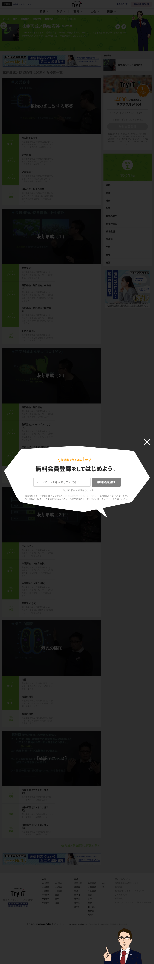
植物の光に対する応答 (51, 106)
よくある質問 (121, 894)
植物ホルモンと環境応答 (130, 65)
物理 (90, 895)
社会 (93, 11)
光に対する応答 (29, 137)
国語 (110, 11)
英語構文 (78, 887)
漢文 (104, 887)
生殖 (108, 208)
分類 (108, 262)
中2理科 (58, 887)
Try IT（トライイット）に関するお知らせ (133, 902)
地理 (57, 895)
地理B (90, 914)
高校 (76, 879)
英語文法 (78, 883)
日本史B (91, 907)
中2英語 (45, 887)
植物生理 (107, 55)
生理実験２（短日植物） (34, 583)
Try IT (77, 4)
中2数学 (45, 899)
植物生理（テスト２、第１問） (35, 791)
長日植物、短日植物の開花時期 (36, 310)
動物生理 (110, 231)
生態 (108, 247)
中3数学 (45, 903)
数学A (77, 903)
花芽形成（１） (51, 236)
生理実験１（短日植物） (34, 563)
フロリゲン (27, 546)
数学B (77, 907)
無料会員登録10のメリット (127, 883)
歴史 (57, 899)
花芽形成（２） (51, 375)
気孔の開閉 (51, 648)
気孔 (24, 679)
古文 (104, 883)
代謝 (108, 192)
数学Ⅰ (77, 891)
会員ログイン (122, 4)
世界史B (91, 911)
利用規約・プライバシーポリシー (129, 891)
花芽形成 (26, 268)
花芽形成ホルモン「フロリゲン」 (36, 426)
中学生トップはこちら (22, 4)
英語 (43, 11)
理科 (77, 11)
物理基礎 (92, 883)
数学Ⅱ (77, 895)
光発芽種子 (27, 172)
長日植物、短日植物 (32, 407)
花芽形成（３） (51, 514)
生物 (90, 903)
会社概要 (119, 887)
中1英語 (45, 883)
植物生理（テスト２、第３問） (35, 826)
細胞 (108, 185)
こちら (134, 141)
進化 (108, 254)
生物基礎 (92, 891)
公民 (57, 903)
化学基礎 (92, 887)
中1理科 (58, 883)
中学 (44, 879)
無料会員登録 (141, 4)
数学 (60, 11)
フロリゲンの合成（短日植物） (35, 448)
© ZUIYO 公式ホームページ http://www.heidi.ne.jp (57, 924)
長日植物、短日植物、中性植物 (36, 287)
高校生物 (127, 176)
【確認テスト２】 (52, 758)
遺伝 (108, 200)
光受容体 (26, 155)
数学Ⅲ (77, 899)
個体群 (109, 239)
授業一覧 (119, 898)
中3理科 (58, 891)
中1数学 (45, 895)
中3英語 (45, 891)
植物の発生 (111, 223)
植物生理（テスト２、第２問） (35, 809)
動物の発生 (111, 216)
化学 (90, 899)
